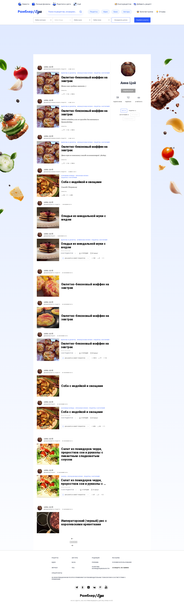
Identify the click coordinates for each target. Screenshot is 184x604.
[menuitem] (23, 4)
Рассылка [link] (116, 557)
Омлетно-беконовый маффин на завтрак (84, 79)
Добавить (143, 4)
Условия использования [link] (122, 562)
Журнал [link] (55, 567)
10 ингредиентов (69, 489)
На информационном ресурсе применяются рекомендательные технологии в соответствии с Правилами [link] (89, 578)
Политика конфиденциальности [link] (100, 567)
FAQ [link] (73, 567)
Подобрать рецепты (142, 20)
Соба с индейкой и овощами (81, 182)
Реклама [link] (95, 562)
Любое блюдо (63, 20)
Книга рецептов (123, 4)
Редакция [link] (96, 557)
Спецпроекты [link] (57, 573)
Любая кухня (82, 20)
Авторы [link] (75, 557)
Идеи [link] (54, 562)
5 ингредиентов (68, 353)
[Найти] (80, 11)
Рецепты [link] (55, 557)
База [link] (74, 562)
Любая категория (43, 20)
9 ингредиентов (68, 418)
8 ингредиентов (68, 253)
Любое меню (101, 20)
